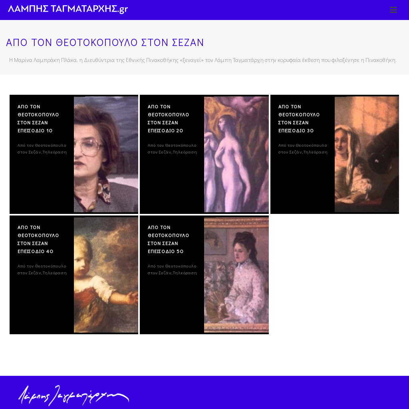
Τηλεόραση (55, 152)
